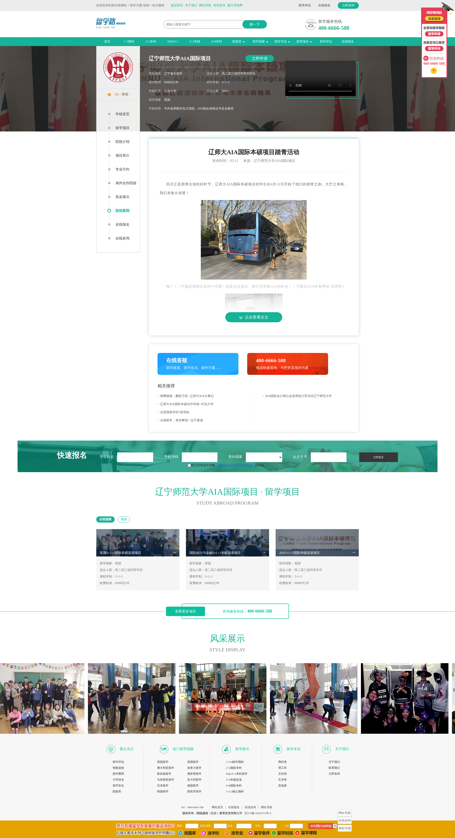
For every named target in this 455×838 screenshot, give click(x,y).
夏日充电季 (235, 5)
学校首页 (123, 114)
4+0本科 (216, 41)
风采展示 (123, 197)
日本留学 (162, 785)
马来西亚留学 (165, 779)
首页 (107, 41)
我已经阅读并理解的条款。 (227, 465)
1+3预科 (129, 41)
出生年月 (300, 457)
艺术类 (282, 779)
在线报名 (324, 5)
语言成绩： (206, 825)
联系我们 (334, 767)
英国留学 (162, 762)
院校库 (238, 41)
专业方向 (123, 169)
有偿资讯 (219, 5)
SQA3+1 (172, 41)
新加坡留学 (164, 773)
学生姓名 (107, 457)
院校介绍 (123, 142)
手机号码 (171, 457)
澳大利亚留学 (165, 767)
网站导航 (205, 5)
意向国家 (235, 457)
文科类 (282, 773)
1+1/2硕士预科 (235, 791)
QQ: (287, 825)
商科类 (282, 762)
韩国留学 (162, 791)
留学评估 (305, 5)
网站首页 (217, 807)
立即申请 (260, 58)
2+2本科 (150, 41)
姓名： (232, 825)
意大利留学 (194, 779)
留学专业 (282, 41)
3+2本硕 (194, 41)
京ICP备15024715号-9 (257, 813)
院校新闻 (119, 211)
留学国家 (260, 41)
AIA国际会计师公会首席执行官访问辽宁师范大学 (297, 396)
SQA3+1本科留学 (236, 773)
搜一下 (254, 24)
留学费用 (118, 773)
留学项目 (123, 128)
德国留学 (193, 785)
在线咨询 (123, 238)
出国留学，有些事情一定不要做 (180, 420)
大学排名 (118, 779)
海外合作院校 (126, 183)
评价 (118, 94)
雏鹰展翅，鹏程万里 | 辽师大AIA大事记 (186, 396)
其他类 (282, 785)
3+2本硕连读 (234, 779)
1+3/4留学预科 (235, 762)
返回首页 (177, 5)
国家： (181, 825)
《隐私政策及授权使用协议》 (235, 465)
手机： (259, 825)
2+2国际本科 (234, 767)
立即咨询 (348, 5)
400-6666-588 (333, 28)
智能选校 (118, 767)
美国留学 (193, 762)
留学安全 (118, 785)
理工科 (282, 767)
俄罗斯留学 (194, 773)
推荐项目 (304, 41)
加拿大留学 (194, 767)
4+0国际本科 (234, 785)
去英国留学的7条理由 (173, 412)
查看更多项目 (185, 611)
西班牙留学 (194, 791)
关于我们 (191, 5)
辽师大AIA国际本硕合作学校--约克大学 (186, 404)
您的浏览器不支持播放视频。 (320, 78)
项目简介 (123, 155)
